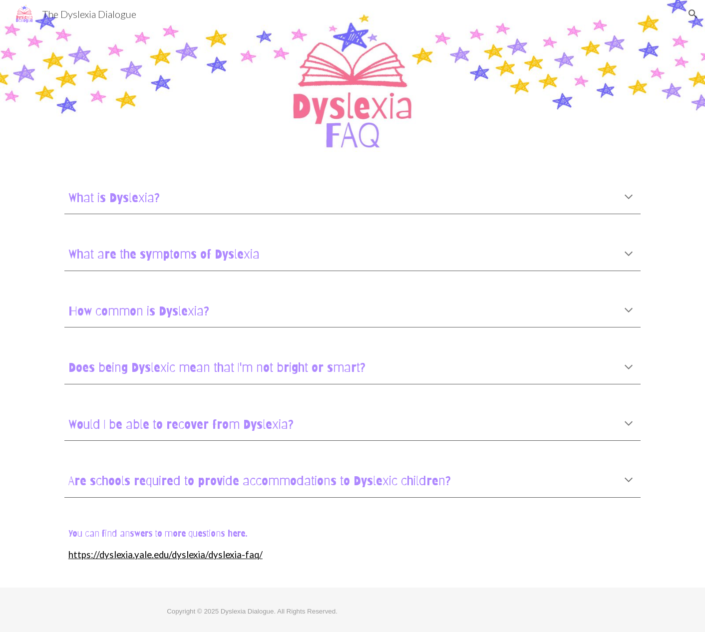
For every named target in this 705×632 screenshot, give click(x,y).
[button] (693, 14)
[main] (352, 198)
